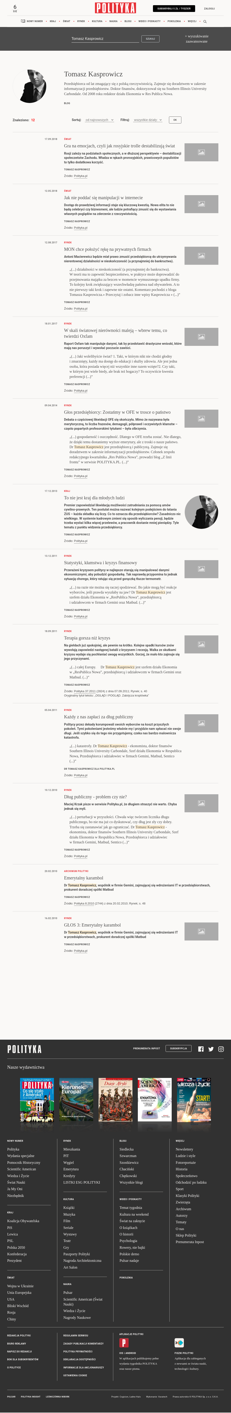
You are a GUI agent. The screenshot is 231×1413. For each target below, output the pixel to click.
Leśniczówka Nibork (57, 1398)
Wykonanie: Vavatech (156, 1398)
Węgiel (68, 1164)
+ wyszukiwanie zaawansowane (197, 39)
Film (66, 1222)
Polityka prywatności (77, 1352)
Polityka (13, 1150)
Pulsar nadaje (129, 1262)
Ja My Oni (15, 1190)
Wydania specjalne (20, 1157)
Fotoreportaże (186, 1164)
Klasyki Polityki (187, 1197)
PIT (66, 1157)
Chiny (11, 1320)
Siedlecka (127, 1150)
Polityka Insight (31, 1398)
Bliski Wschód (17, 1307)
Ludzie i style (185, 1157)
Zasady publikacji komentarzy (83, 1344)
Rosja (11, 1313)
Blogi (128, 22)
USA (10, 1300)
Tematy (181, 1223)
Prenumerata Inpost (146, 1049)
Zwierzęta (183, 1203)
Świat (66, 22)
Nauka (113, 22)
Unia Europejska (19, 1294)
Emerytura (71, 1170)
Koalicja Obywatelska (23, 1222)
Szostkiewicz (129, 1164)
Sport (180, 1190)
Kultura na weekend (134, 1215)
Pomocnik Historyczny (23, 1164)
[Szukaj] (105, 39)
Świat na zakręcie (132, 1222)
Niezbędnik (15, 1197)
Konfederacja (17, 1255)
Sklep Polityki (186, 1236)
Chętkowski (128, 1177)
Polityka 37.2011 (85, 692)
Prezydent (14, 1262)
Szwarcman (128, 1157)
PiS (9, 1228)
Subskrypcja (178, 1049)
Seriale (68, 1228)
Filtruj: (124, 121)
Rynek (81, 22)
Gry (66, 1248)
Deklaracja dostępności (79, 1360)
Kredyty (69, 1177)
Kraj (53, 22)
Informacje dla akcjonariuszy (83, 1368)
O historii (126, 1235)
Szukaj (150, 40)
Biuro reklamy (16, 1344)
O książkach (128, 1228)
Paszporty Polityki (76, 1255)
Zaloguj (208, 8)
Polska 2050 (16, 1248)
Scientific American (21, 1170)
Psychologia (128, 1242)
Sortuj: (76, 121)
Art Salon (70, 1268)
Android (131, 1354)
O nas (180, 1230)
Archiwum (183, 1210)
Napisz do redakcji (19, 1352)
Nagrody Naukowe (77, 1319)
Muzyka (69, 1215)
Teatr (67, 1242)
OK (175, 121)
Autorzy (181, 1217)
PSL (10, 1242)
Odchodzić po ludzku (191, 1183)
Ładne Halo (135, 1398)
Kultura (97, 22)
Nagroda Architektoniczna (82, 1262)
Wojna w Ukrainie (20, 1287)
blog (67, 104)
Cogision (124, 1398)
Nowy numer (35, 22)
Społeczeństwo (186, 1177)
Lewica (12, 1235)
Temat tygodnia (131, 1209)
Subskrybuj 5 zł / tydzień (172, 8)
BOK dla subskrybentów (22, 1360)
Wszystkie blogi (131, 1183)
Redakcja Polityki (19, 1336)
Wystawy (70, 1235)
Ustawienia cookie (75, 1376)
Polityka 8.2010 (84, 904)
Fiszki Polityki (184, 1354)
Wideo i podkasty (150, 22)
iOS (121, 1354)
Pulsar (67, 1294)
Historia (181, 1170)
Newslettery (184, 1150)
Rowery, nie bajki (132, 1248)
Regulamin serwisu (75, 1336)
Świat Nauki (16, 1183)
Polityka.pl (80, 177)
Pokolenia (174, 22)
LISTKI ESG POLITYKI (81, 1183)
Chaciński (127, 1170)
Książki (68, 1209)
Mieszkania (71, 1150)
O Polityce (14, 1368)
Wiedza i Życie (18, 1177)
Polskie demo (129, 1255)
